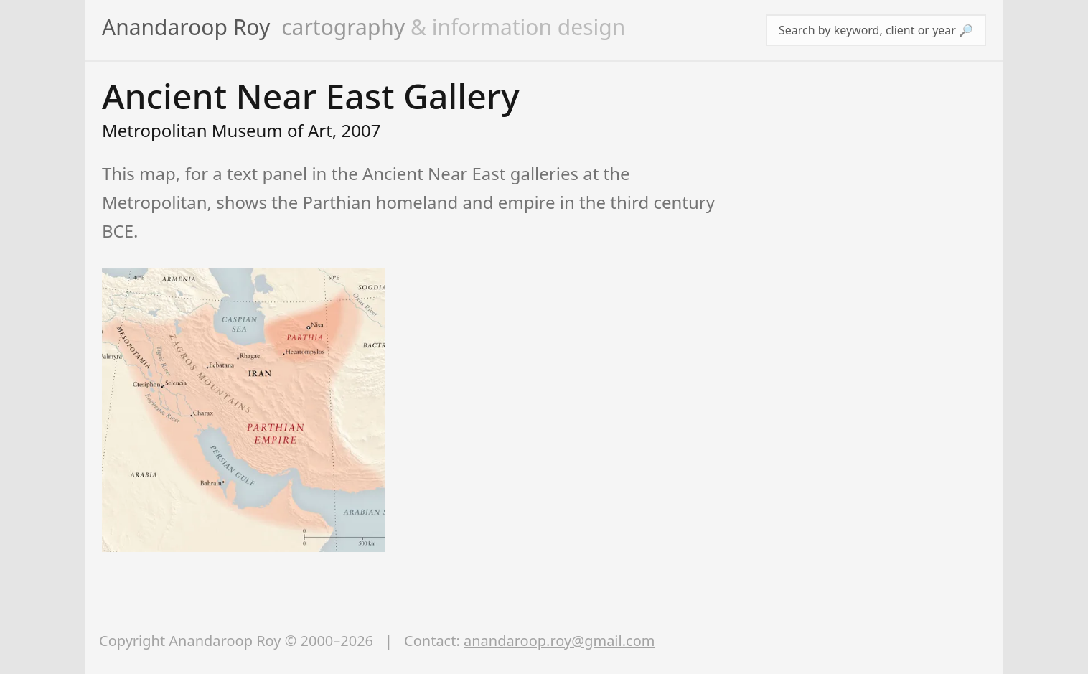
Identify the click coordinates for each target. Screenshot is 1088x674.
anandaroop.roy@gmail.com (559, 640)
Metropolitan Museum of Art (217, 130)
